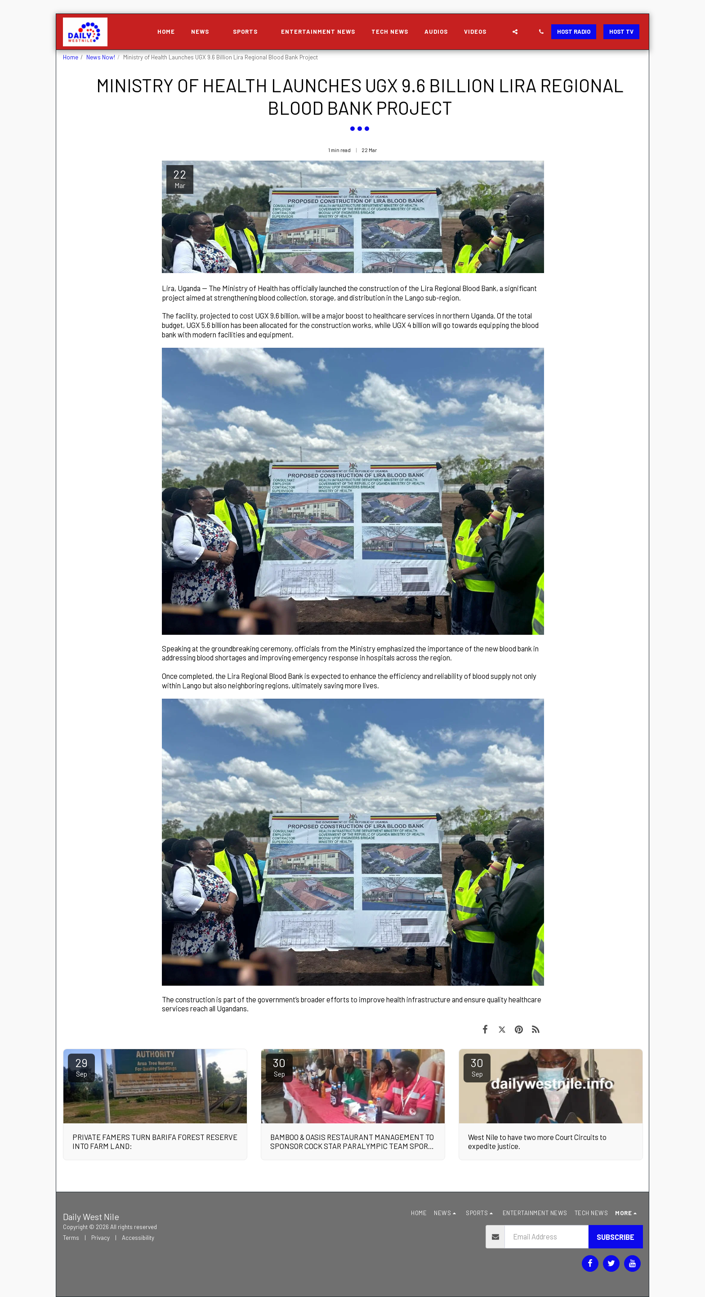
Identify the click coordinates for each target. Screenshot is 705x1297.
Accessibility (138, 1237)
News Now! (100, 57)
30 (279, 1066)
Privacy (100, 1237)
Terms (71, 1237)
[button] (203, 32)
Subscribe (615, 1236)
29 (81, 1066)
